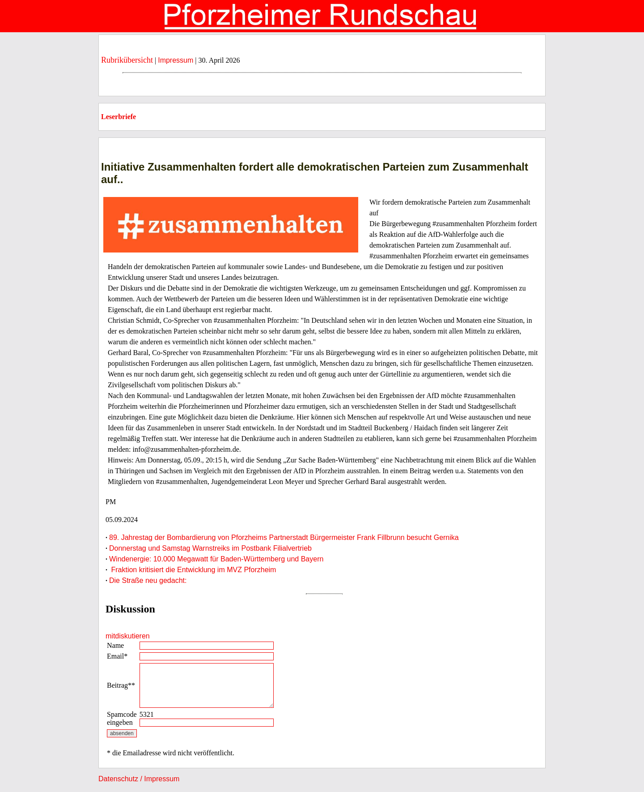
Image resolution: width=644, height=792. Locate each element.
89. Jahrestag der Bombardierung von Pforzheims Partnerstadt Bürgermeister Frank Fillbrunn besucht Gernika (284, 537)
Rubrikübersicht (127, 60)
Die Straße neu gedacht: (147, 580)
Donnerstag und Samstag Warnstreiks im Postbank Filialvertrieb (210, 548)
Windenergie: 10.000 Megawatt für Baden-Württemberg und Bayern (216, 559)
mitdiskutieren (128, 636)
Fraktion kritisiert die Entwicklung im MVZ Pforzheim (192, 570)
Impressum (175, 60)
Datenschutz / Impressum (138, 779)
